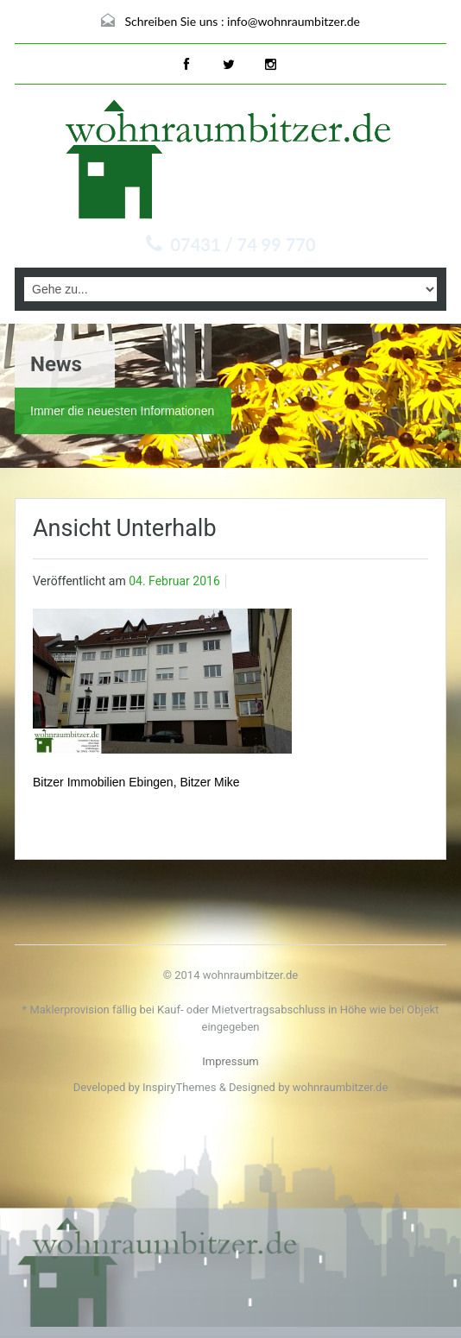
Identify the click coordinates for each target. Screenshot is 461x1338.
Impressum (230, 1061)
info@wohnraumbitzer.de (293, 21)
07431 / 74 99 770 (243, 244)
